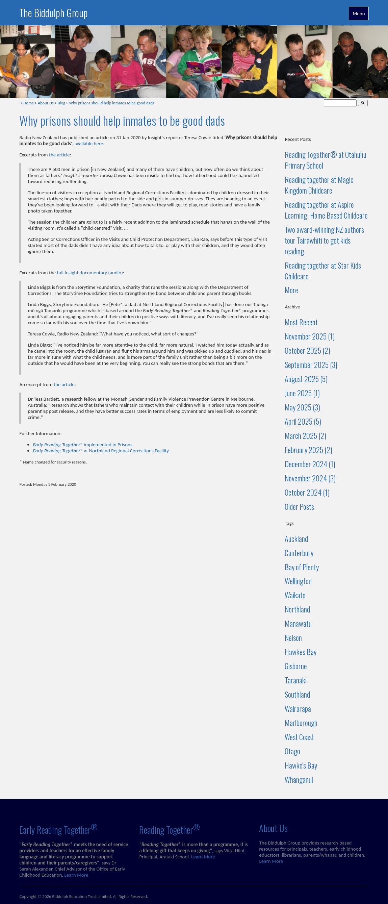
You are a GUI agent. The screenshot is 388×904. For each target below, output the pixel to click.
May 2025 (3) (302, 407)
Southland (297, 694)
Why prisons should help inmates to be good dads (111, 102)
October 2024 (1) (307, 492)
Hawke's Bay (301, 765)
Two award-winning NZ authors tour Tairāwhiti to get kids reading (324, 240)
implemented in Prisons (82, 445)
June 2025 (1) (302, 392)
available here (89, 144)
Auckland (296, 538)
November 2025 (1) (310, 336)
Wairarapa (298, 708)
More (291, 289)
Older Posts (299, 506)
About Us (46, 102)
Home (29, 102)
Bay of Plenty (302, 566)
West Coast (299, 736)
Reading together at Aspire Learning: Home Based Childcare (326, 210)
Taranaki (296, 680)
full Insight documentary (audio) (90, 273)
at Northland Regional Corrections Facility (101, 451)
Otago (292, 751)
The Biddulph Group (53, 12)
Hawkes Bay (300, 651)
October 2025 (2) (307, 350)
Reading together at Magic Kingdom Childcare (319, 185)
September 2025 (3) (311, 364)
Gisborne (296, 665)
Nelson (293, 637)
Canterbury (299, 552)
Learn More (76, 875)
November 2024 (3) (310, 478)
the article (59, 155)
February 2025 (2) (308, 449)
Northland (297, 609)
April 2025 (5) (303, 421)
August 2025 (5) (306, 378)
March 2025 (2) (305, 435)
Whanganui (299, 779)
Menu (359, 13)
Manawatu (298, 623)
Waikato (295, 594)
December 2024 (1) (310, 463)
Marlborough (301, 722)
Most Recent (301, 322)
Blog (61, 102)
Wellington (298, 580)
